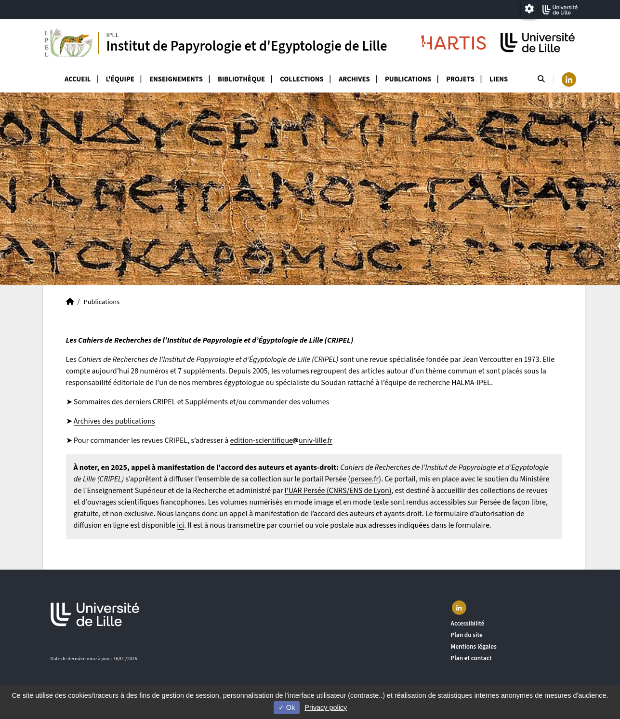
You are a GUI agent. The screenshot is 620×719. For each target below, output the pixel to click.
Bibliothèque (241, 79)
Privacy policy (325, 707)
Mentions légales (474, 646)
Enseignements (176, 79)
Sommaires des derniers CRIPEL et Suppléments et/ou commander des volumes (202, 402)
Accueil (78, 79)
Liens (498, 79)
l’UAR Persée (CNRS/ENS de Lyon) (338, 490)
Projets (460, 79)
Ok (286, 707)
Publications (408, 79)
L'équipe (120, 79)
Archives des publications (114, 421)
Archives (354, 79)
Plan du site (467, 634)
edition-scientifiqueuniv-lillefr (281, 440)
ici (180, 525)
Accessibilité (468, 623)
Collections (301, 79)
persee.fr (364, 479)
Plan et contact (471, 658)
